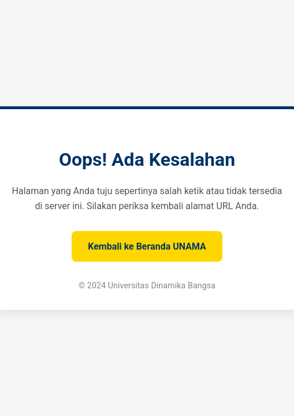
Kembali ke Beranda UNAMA (147, 246)
